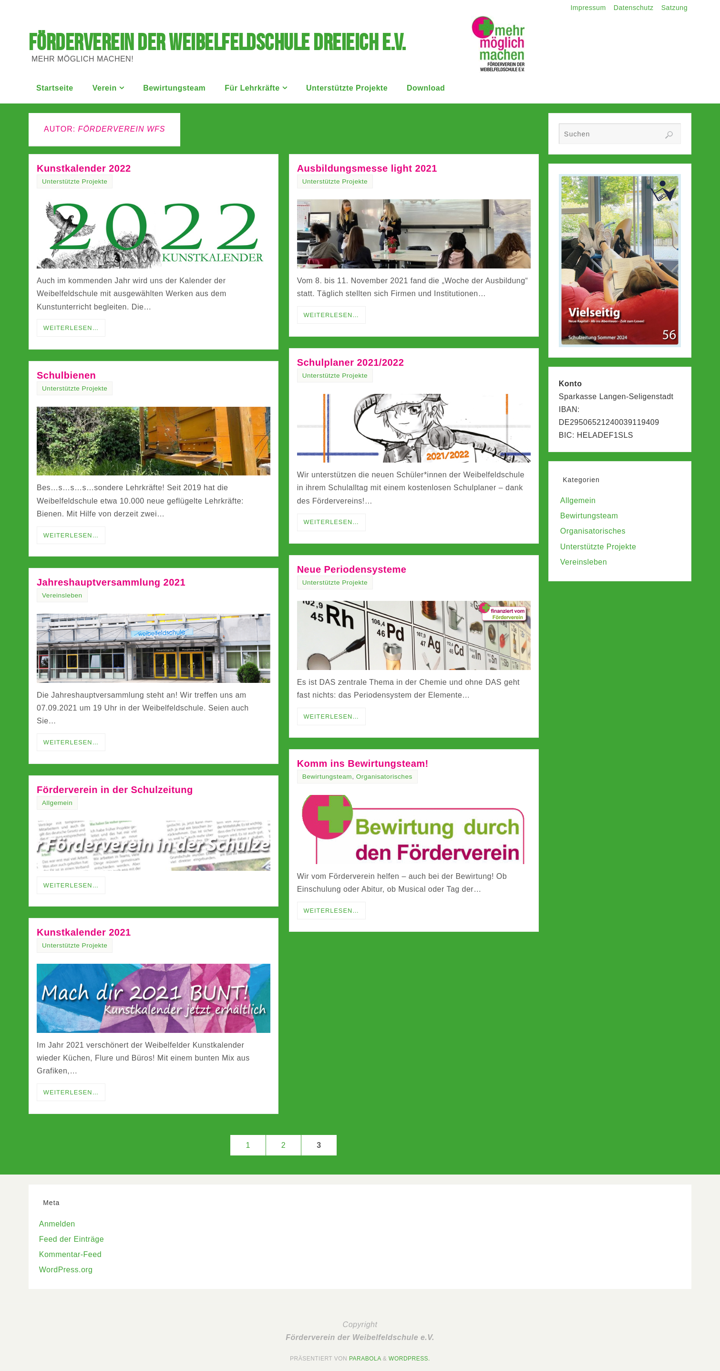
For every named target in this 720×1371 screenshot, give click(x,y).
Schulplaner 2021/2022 (350, 362)
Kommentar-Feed (70, 1254)
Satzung (674, 7)
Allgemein (57, 802)
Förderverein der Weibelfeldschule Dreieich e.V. (217, 42)
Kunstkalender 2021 (84, 932)
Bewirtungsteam (327, 776)
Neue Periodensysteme (352, 569)
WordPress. (409, 1358)
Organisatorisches (384, 776)
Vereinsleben (62, 595)
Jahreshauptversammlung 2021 (111, 582)
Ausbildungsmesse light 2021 (367, 168)
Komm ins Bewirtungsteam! (363, 763)
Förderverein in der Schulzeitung (115, 789)
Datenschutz (633, 7)
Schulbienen (66, 375)
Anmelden (57, 1224)
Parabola (365, 1358)
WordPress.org (66, 1270)
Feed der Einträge (71, 1239)
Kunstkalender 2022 (84, 168)
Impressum (587, 7)
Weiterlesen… (71, 327)
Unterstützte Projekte (74, 181)
